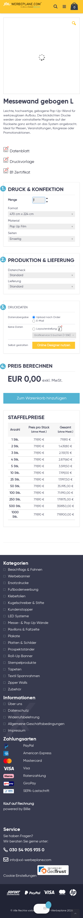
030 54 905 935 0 (26, 850)
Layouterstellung (46, 329)
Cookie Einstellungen (20, 876)
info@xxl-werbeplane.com (30, 860)
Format (13, 208)
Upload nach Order (48, 317)
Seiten (12, 233)
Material (13, 220)
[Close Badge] (48, 904)
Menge (12, 200)
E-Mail (40, 321)
